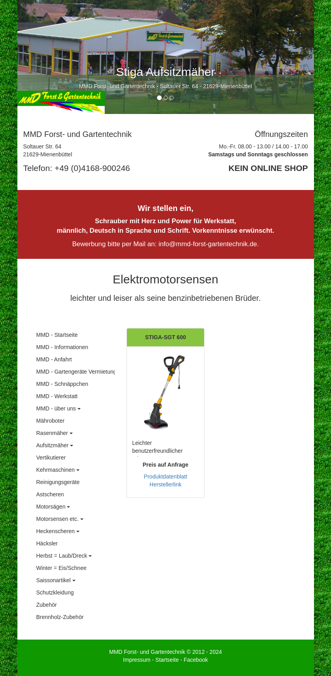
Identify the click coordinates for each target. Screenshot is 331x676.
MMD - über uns (58, 408)
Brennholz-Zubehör (60, 617)
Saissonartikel (56, 580)
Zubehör (46, 605)
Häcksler (47, 543)
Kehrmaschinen (57, 470)
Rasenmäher (54, 433)
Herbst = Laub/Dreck (64, 556)
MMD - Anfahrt (54, 359)
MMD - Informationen (62, 347)
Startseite (167, 660)
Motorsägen (53, 506)
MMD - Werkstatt (57, 396)
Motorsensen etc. (59, 519)
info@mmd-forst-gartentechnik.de (208, 244)
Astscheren (50, 494)
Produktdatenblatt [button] (165, 476)
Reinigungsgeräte (58, 482)
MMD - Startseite (57, 335)
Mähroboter (50, 421)
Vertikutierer (51, 457)
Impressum (136, 660)
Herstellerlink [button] (165, 484)
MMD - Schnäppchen (62, 384)
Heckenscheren (57, 531)
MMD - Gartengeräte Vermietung (76, 371)
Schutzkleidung (55, 592)
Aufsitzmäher (55, 445)
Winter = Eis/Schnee (61, 568)
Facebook (195, 660)
